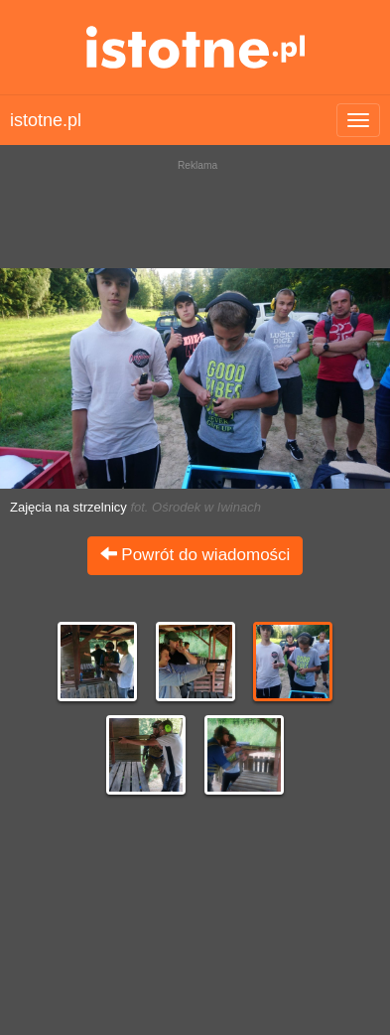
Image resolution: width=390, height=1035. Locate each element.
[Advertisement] (195, 208)
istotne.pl (195, 47)
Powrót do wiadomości (195, 554)
